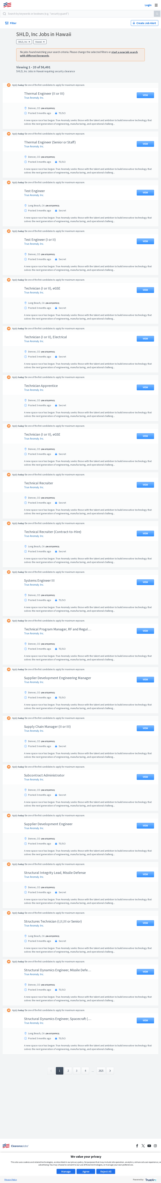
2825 (101, 1070)
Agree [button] (85, 1171)
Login (148, 5)
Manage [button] (66, 1171)
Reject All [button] (105, 1171)
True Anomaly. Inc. (34, 97)
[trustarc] (150, 1179)
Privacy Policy (10, 1179)
